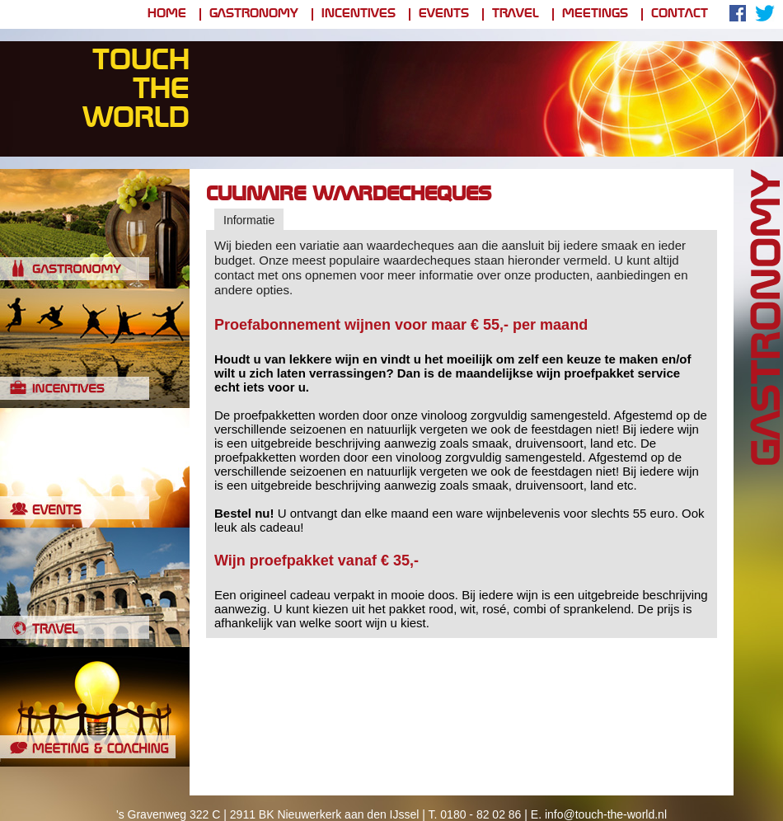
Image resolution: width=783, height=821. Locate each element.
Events (444, 14)
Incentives (358, 14)
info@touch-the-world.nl (606, 814)
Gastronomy (253, 14)
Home (167, 14)
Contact (679, 14)
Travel (515, 14)
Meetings (595, 14)
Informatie (248, 220)
